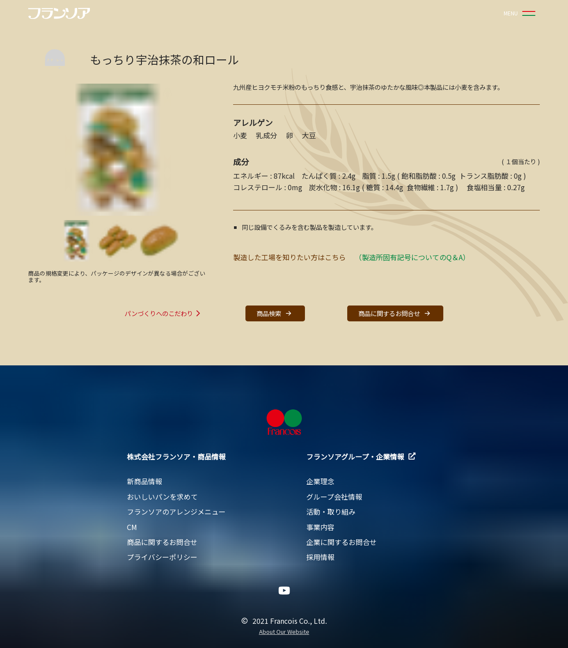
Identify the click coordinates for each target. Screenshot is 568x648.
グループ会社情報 (334, 497)
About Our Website (284, 632)
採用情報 (320, 557)
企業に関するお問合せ (341, 542)
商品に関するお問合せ (395, 313)
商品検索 (274, 313)
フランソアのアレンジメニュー (176, 511)
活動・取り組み (331, 511)
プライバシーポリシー (162, 557)
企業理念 (320, 481)
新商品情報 (144, 481)
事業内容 (320, 527)
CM (132, 527)
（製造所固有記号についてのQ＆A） (412, 257)
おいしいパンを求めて (162, 497)
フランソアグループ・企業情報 (361, 456)
